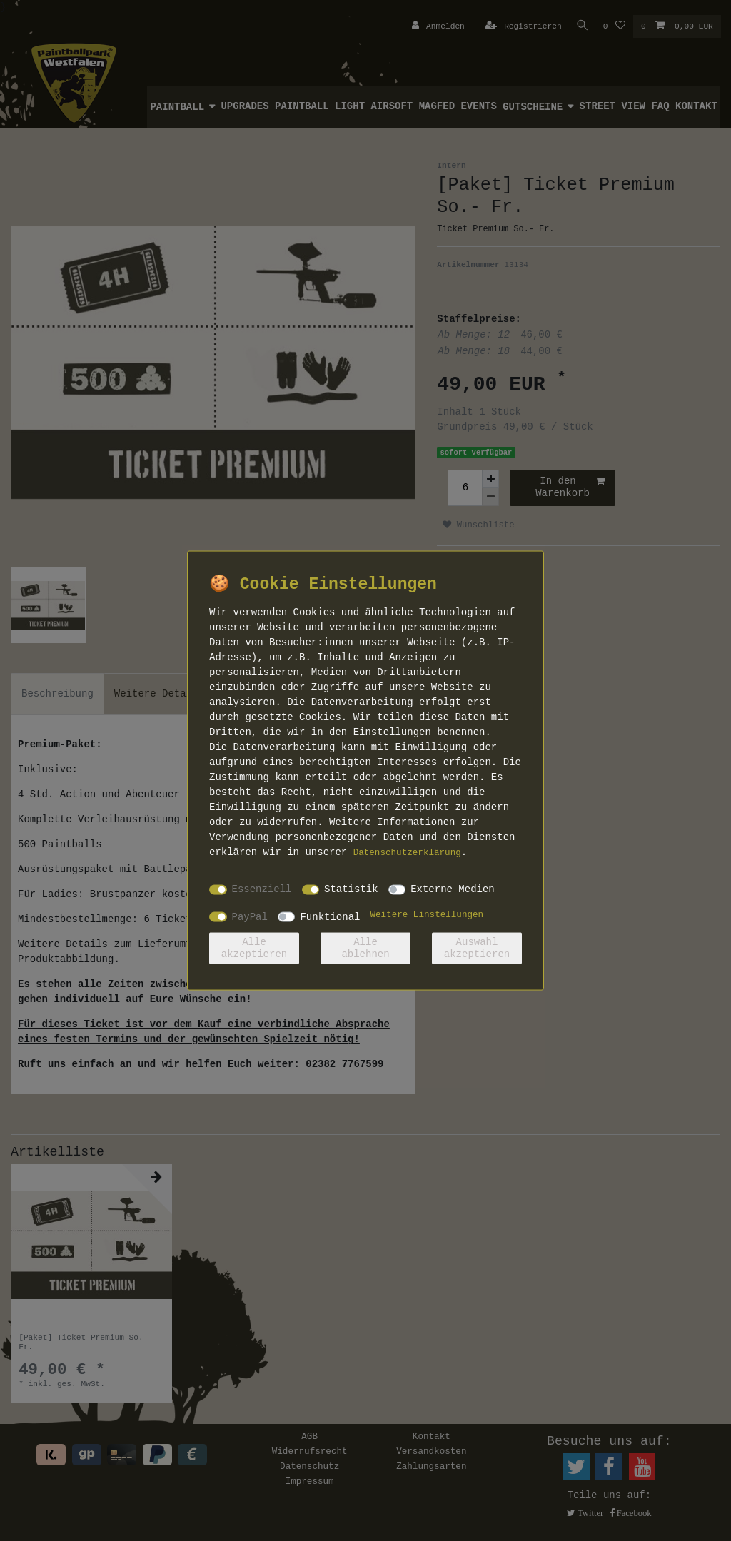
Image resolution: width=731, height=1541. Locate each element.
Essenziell (262, 889)
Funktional (330, 916)
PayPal (250, 916)
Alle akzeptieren (254, 948)
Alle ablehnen (365, 948)
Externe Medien (452, 889)
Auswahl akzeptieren (477, 948)
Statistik (351, 889)
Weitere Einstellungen (426, 914)
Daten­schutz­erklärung (407, 852)
